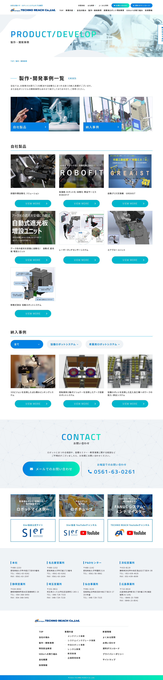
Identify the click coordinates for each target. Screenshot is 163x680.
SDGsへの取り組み (134, 10)
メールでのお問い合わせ (51, 469)
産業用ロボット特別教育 (114, 10)
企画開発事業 (74, 657)
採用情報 (148, 10)
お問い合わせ (109, 642)
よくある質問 (103, 5)
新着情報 (81, 5)
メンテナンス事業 (76, 636)
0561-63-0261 (112, 471)
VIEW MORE (33, 203)
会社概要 (91, 5)
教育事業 (72, 653)
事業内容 (69, 10)
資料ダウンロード (111, 648)
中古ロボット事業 (76, 644)
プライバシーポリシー (113, 653)
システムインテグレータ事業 (81, 640)
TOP (61, 10)
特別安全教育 (45, 648)
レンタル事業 (74, 649)
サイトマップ (109, 659)
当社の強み (81, 10)
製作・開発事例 (95, 10)
